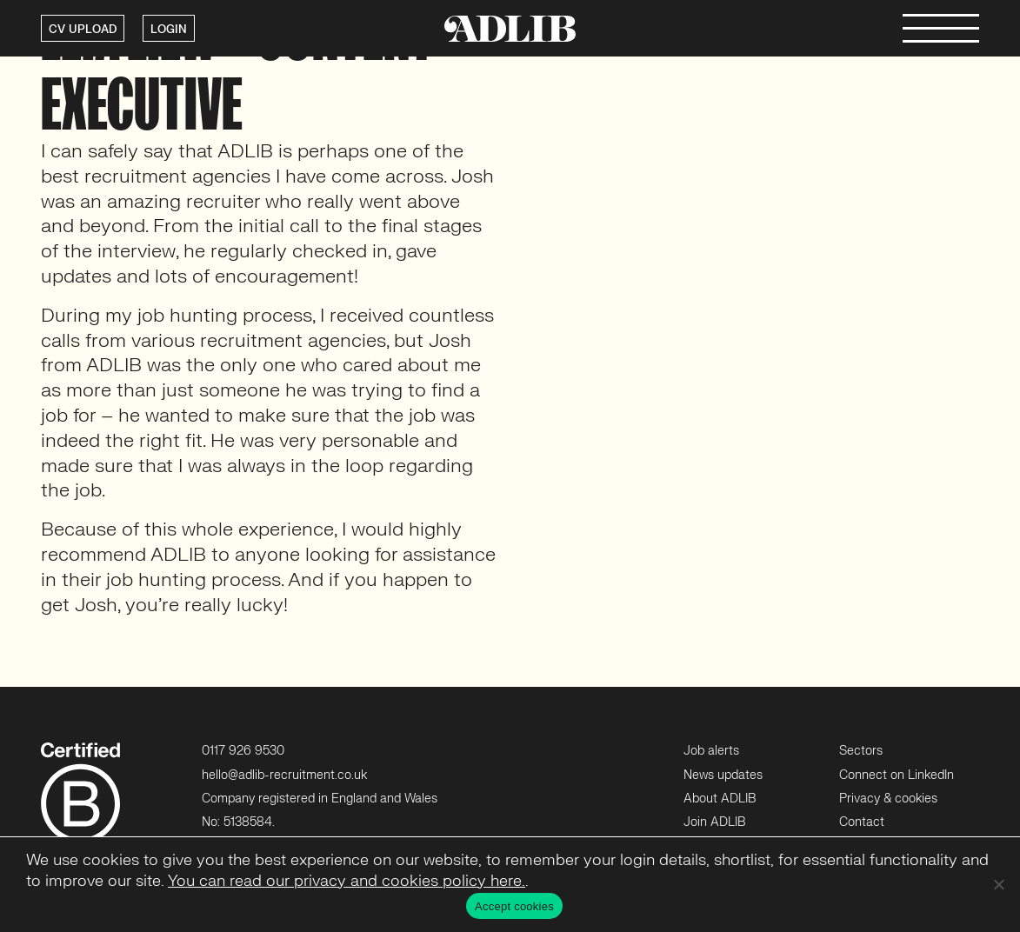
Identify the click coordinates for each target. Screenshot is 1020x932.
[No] (998, 884)
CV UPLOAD (83, 30)
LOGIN (168, 30)
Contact (861, 822)
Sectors (861, 750)
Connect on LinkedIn (896, 775)
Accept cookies (514, 906)
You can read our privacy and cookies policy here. (346, 881)
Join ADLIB (714, 822)
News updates (723, 775)
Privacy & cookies (888, 798)
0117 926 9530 (243, 750)
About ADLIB (719, 798)
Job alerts (711, 750)
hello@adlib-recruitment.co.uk (284, 775)
